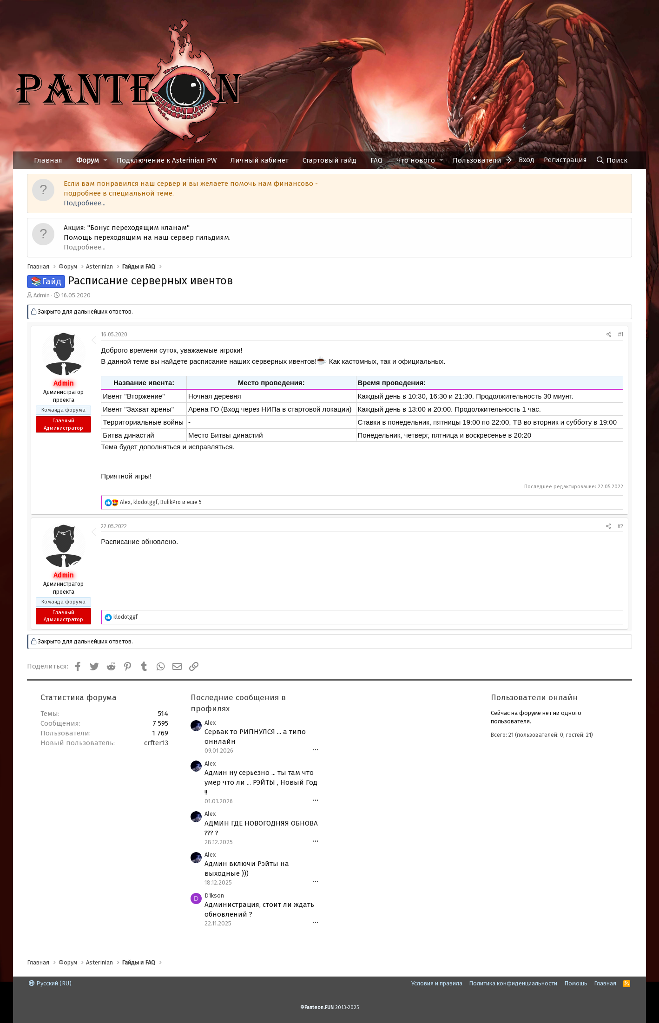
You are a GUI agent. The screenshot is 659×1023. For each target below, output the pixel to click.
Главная (48, 160)
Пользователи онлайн (534, 697)
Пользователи (477, 160)
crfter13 (156, 743)
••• (315, 750)
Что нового (415, 160)
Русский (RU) (50, 983)
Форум (87, 160)
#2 (620, 526)
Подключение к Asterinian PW (167, 160)
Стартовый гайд (329, 160)
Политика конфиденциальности (513, 983)
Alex (210, 722)
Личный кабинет (260, 160)
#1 (620, 334)
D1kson (214, 895)
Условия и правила (436, 983)
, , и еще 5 (161, 502)
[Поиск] (612, 160)
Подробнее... (84, 203)
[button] (105, 160)
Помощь (575, 983)
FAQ (376, 160)
